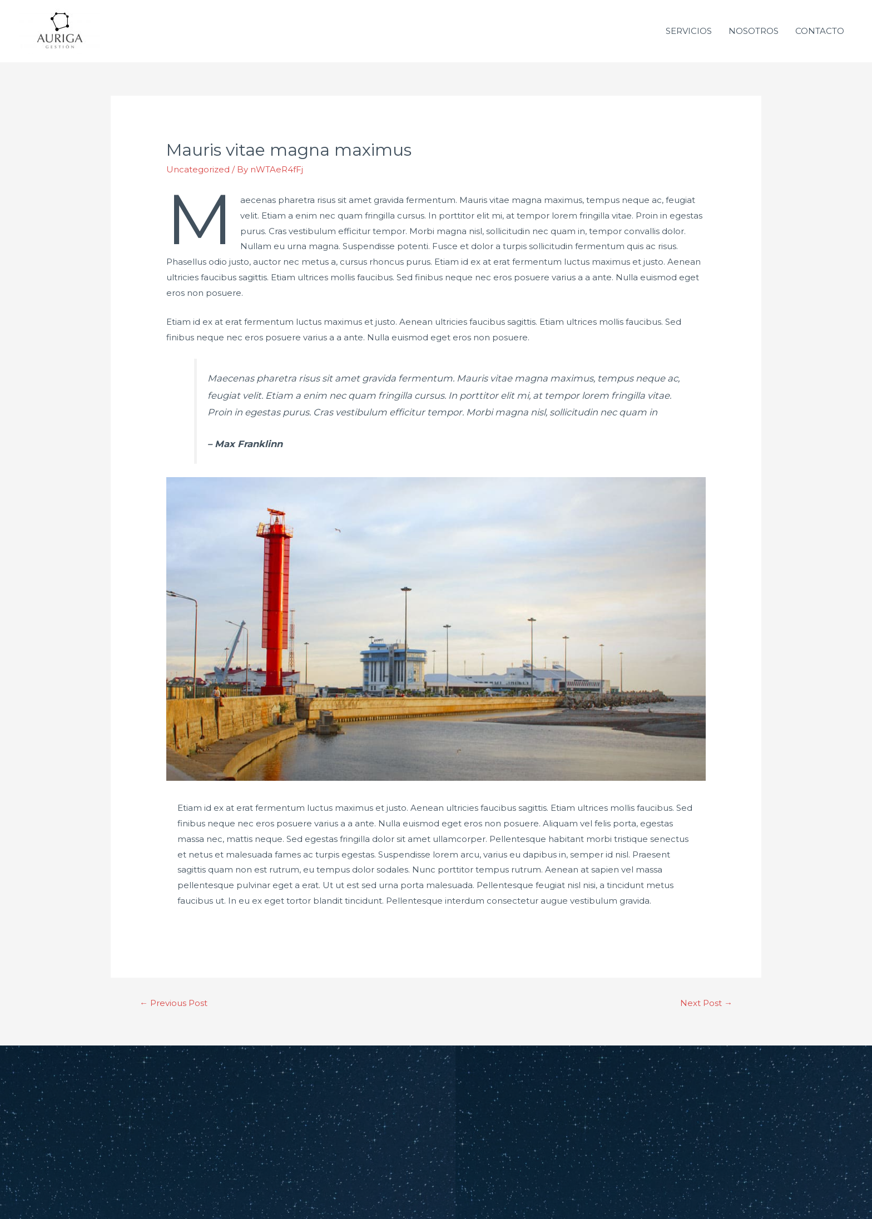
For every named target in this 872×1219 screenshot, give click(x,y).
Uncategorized (198, 169)
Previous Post (173, 1003)
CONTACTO (819, 31)
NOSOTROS (754, 31)
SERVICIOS (689, 31)
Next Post (706, 1003)
